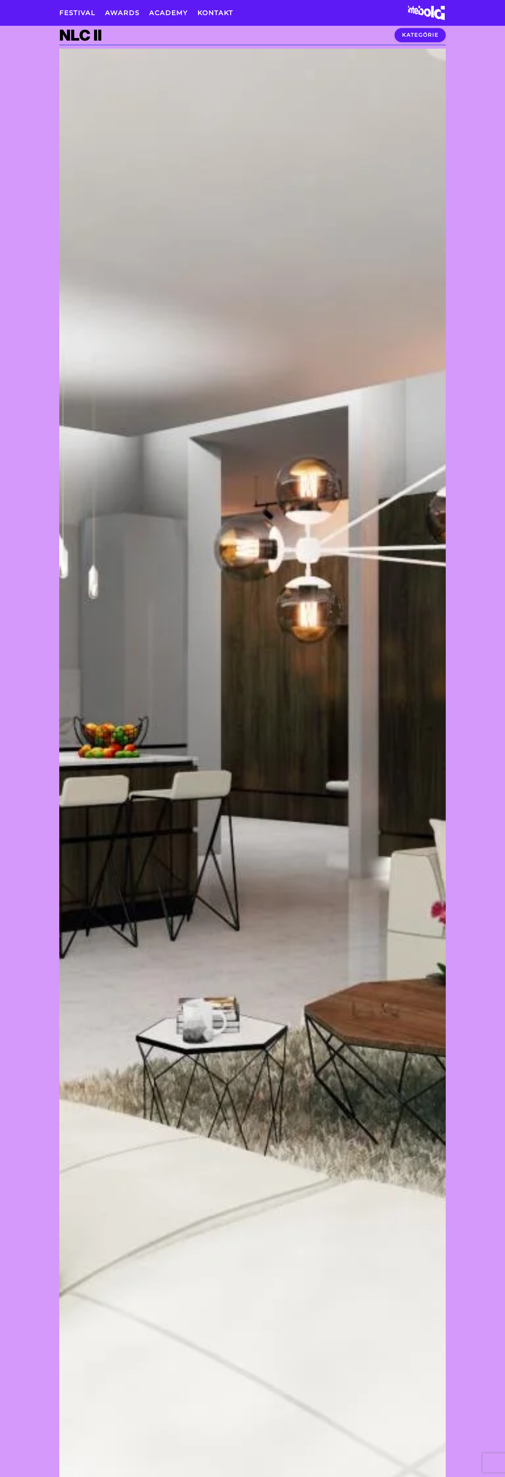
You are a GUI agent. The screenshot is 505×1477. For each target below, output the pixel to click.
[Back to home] (426, 13)
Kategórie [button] (420, 35)
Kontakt (215, 13)
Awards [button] (122, 13)
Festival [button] (77, 13)
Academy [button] (168, 13)
